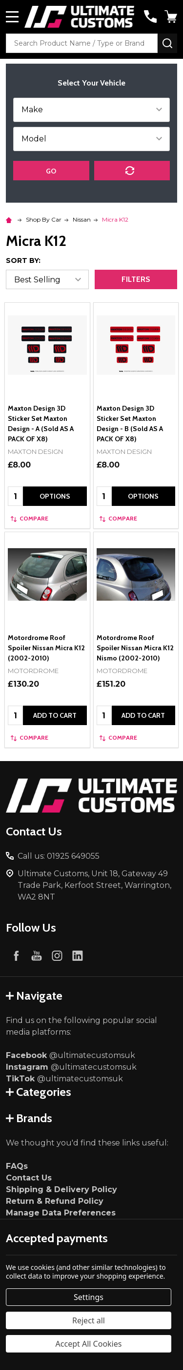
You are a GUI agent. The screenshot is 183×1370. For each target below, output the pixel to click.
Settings (88, 1297)
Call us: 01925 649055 (59, 856)
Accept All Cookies (89, 1343)
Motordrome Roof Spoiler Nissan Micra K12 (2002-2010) (46, 647)
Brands (29, 1118)
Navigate (34, 995)
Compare (29, 518)
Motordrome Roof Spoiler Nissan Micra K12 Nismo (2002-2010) (135, 647)
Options (55, 496)
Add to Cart (55, 715)
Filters (136, 279)
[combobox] (82, 43)
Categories (38, 1092)
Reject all (88, 1320)
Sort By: (23, 260)
